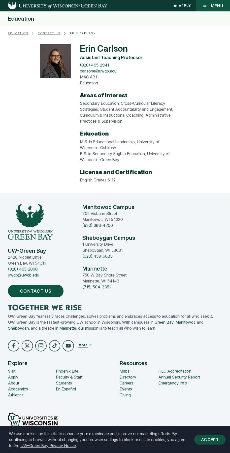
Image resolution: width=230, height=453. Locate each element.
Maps (125, 371)
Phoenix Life (67, 371)
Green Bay (164, 322)
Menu (213, 5)
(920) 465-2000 (23, 269)
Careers (126, 383)
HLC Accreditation (174, 371)
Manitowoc (185, 322)
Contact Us (49, 33)
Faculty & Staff (69, 377)
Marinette (67, 328)
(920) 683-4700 (97, 225)
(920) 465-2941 (94, 65)
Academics (18, 388)
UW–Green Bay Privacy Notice (48, 445)
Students (64, 383)
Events (126, 388)
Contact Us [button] (37, 291)
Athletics (16, 394)
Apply (182, 5)
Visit (11, 371)
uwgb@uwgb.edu (23, 275)
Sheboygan (18, 328)
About (13, 383)
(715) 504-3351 (96, 286)
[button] (13, 345)
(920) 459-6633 (97, 256)
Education (21, 19)
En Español (66, 388)
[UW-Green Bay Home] (53, 5)
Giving (125, 394)
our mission (88, 328)
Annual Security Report (179, 377)
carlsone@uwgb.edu (98, 71)
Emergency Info (172, 383)
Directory (128, 377)
